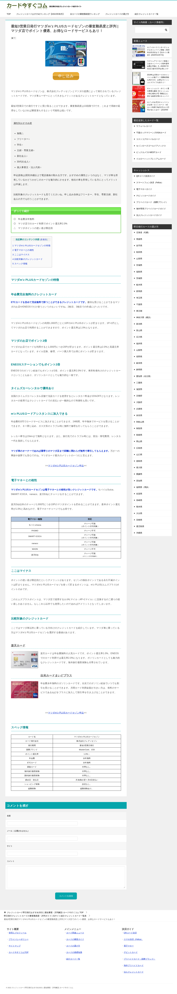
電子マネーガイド (144, 189)
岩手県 (139, 245)
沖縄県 (139, 533)
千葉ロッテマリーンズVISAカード (151, 132)
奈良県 (139, 415)
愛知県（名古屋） (144, 376)
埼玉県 (139, 298)
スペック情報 (20, 263)
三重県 (139, 383)
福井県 (139, 343)
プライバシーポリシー (18, 939)
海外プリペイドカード (134, 965)
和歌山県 (140, 422)
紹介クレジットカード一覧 (146, 14)
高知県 (139, 481)
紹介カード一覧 (73, 958)
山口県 (139, 454)
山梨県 (139, 350)
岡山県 (139, 441)
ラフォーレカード (144, 126)
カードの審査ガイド (75, 939)
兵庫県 (139, 409)
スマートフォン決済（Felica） (149, 182)
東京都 (139, 311)
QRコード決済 (130, 932)
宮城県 (139, 265)
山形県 (139, 258)
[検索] (152, 30)
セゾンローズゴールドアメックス (151, 146)
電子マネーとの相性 (23, 250)
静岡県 (139, 369)
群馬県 (139, 291)
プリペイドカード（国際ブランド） (152, 202)
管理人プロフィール (18, 932)
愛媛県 (139, 474)
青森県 (139, 239)
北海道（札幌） (143, 232)
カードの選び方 (73, 945)
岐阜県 (139, 363)
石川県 (139, 337)
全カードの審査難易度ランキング (85, 14)
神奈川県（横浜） (144, 317)
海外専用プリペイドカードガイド (151, 209)
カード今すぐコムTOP (19, 952)
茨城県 (139, 278)
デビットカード (131, 952)
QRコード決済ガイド (145, 176)
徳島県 (139, 461)
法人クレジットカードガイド (149, 215)
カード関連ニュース (75, 932)
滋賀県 (139, 389)
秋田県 (139, 252)
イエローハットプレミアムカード (151, 159)
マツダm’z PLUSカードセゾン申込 (66, 465)
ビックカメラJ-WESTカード (148, 152)
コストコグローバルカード (148, 139)
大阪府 (139, 402)
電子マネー (129, 945)
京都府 (139, 396)
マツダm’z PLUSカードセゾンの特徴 (31, 245)
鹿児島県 (140, 526)
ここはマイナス (21, 254)
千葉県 (139, 304)
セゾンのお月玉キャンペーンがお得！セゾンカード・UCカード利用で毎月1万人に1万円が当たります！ (158, 106)
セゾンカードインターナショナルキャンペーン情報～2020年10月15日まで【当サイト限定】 (158, 51)
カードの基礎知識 (74, 952)
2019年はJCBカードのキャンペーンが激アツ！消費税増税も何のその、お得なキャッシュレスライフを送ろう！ (158, 78)
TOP (9, 14)
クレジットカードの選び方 (117, 14)
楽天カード (18, 645)
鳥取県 (139, 428)
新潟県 (139, 324)
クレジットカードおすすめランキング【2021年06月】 (40, 14)
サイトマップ (15, 945)
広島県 (139, 448)
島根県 (139, 435)
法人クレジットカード (134, 972)
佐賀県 (139, 494)
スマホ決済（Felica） (133, 939)
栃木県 (139, 285)
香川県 (139, 467)
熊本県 (139, 507)
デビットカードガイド (146, 196)
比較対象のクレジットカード (28, 259)
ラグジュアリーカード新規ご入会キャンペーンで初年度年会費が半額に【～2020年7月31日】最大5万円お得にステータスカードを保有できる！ (158, 65)
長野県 (139, 356)
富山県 (139, 330)
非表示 (44, 239)
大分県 (139, 513)
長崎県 (139, 500)
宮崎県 (139, 520)
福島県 (139, 272)
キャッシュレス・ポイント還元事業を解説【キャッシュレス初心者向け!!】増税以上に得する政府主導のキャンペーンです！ (158, 92)
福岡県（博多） (143, 487)
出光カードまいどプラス (56, 675)
